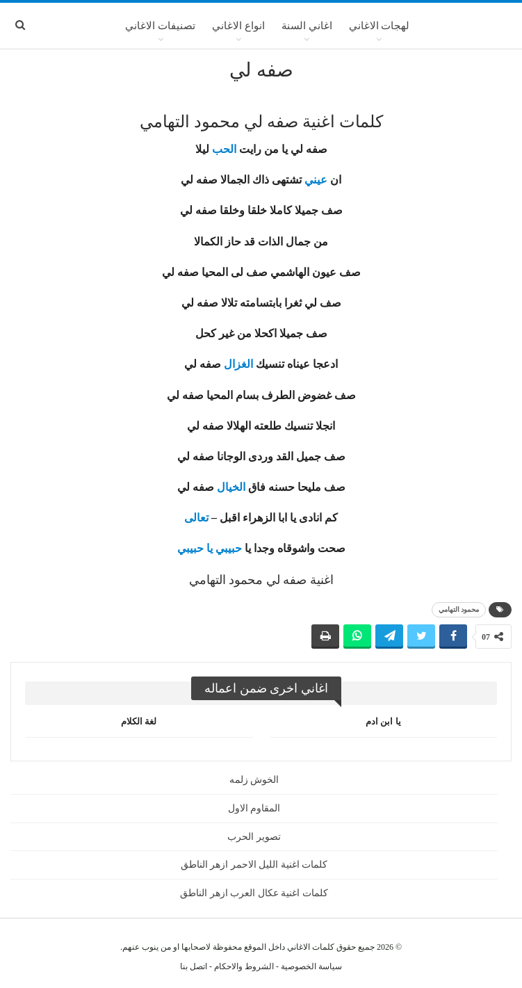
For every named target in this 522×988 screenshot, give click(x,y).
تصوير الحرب (254, 837)
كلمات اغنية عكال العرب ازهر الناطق (254, 893)
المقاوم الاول (254, 808)
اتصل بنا (193, 966)
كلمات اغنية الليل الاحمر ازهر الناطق (254, 864)
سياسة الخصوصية (311, 966)
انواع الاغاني (238, 25)
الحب (224, 149)
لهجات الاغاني (379, 25)
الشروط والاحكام (244, 966)
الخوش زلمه (254, 780)
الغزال (238, 364)
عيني (315, 180)
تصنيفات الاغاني (160, 25)
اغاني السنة (307, 25)
